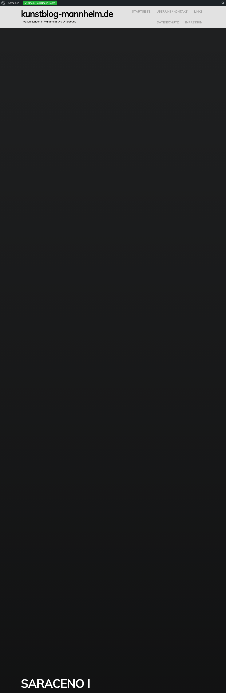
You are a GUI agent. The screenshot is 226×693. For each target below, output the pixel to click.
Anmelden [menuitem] (13, 3)
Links (198, 11)
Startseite (141, 11)
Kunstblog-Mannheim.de (67, 13)
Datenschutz (168, 22)
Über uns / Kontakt (172, 11)
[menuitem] (3, 3)
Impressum (193, 22)
